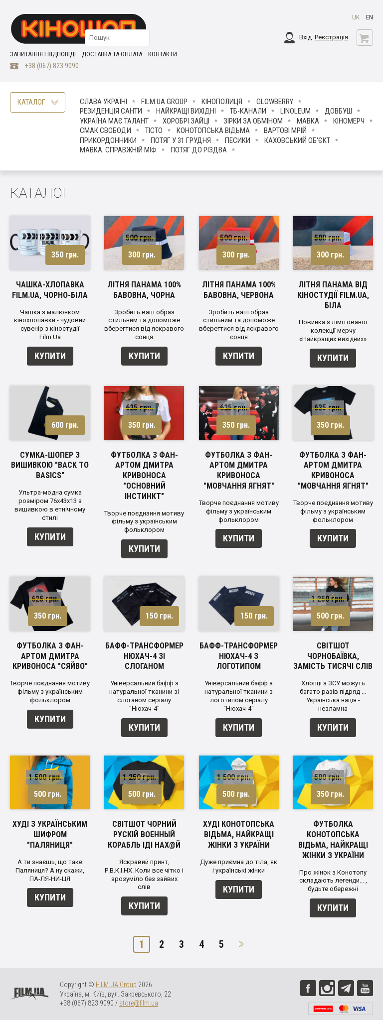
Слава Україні (103, 101)
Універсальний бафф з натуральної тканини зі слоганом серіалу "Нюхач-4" (144, 695)
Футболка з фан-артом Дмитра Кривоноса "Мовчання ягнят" (238, 470)
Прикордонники (108, 140)
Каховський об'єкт (297, 140)
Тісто (154, 130)
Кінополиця (221, 101)
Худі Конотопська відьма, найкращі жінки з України (238, 834)
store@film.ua (138, 1003)
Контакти (162, 54)
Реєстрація (331, 37)
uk (356, 17)
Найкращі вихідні (186, 111)
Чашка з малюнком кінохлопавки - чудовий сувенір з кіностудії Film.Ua (50, 324)
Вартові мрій (285, 130)
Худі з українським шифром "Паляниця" (49, 834)
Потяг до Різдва (199, 149)
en (369, 17)
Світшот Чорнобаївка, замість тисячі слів (333, 656)
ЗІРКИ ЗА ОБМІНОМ (253, 121)
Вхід (305, 37)
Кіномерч (349, 121)
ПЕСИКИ (237, 140)
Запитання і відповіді (43, 54)
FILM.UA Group (164, 101)
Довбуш (338, 111)
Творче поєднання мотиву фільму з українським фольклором (144, 522)
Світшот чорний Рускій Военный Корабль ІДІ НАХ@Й (144, 834)
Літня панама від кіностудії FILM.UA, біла (333, 295)
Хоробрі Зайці (186, 121)
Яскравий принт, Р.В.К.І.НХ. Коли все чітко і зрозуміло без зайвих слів (144, 874)
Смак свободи (105, 130)
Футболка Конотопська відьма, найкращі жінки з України (333, 839)
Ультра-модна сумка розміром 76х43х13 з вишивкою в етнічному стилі (49, 505)
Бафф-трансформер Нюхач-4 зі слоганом (144, 656)
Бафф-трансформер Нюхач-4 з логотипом (238, 656)
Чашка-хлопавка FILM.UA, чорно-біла (50, 290)
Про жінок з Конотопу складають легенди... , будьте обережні (333, 881)
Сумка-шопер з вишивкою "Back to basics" (50, 465)
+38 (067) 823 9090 (52, 66)
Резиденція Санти (111, 111)
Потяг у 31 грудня (181, 140)
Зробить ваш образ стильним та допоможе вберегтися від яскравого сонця (144, 324)
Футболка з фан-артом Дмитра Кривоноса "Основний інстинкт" (144, 475)
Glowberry (274, 101)
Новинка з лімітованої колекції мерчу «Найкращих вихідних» (333, 330)
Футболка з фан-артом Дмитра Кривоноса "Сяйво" (50, 656)
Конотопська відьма (213, 130)
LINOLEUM (295, 111)
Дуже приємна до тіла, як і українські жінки (238, 866)
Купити (50, 356)
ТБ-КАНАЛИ (248, 111)
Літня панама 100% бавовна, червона (239, 290)
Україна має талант (114, 121)
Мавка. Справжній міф (118, 149)
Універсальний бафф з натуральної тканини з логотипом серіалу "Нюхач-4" (238, 695)
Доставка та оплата (112, 54)
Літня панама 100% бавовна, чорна (144, 290)
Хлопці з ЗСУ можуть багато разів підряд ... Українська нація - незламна (333, 695)
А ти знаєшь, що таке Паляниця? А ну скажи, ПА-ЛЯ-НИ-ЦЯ (49, 870)
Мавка (308, 121)
